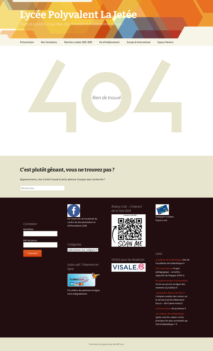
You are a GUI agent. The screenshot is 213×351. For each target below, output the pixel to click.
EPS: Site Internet (164, 268)
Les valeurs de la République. (170, 313)
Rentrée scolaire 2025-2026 (78, 42)
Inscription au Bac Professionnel (172, 280)
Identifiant (28, 229)
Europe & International (138, 42)
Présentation (27, 42)
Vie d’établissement (109, 42)
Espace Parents (165, 42)
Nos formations (49, 42)
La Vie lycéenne (163, 308)
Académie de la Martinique (169, 259)
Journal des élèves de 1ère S (170, 292)
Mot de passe (30, 240)
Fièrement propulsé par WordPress (106, 344)
